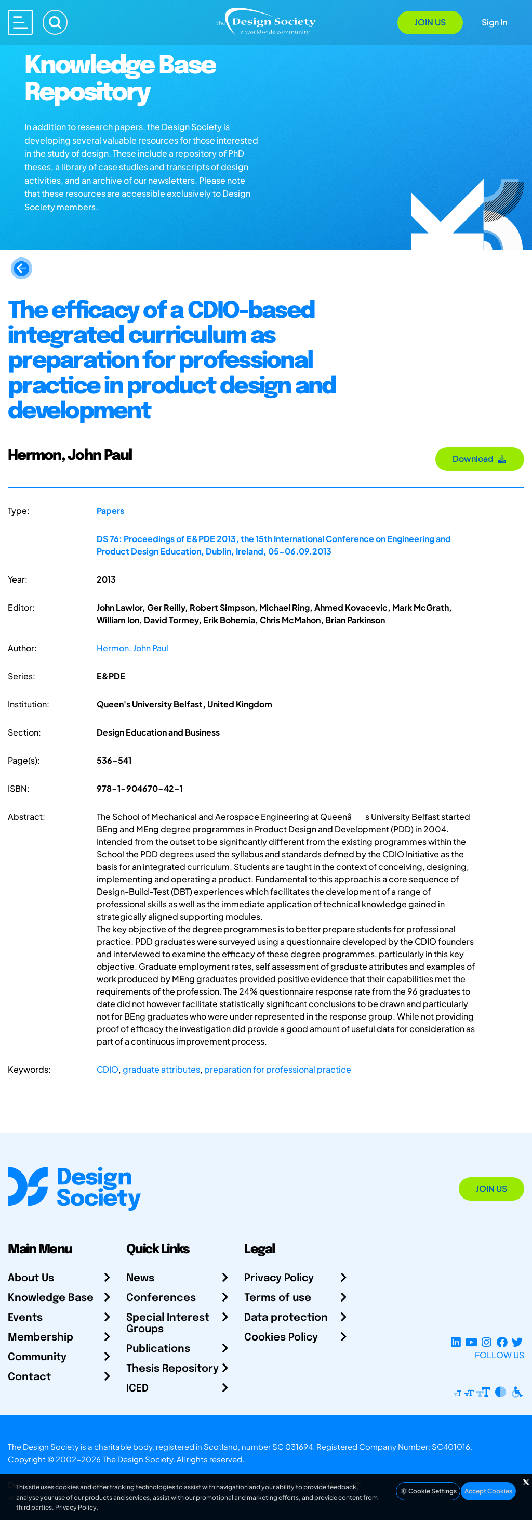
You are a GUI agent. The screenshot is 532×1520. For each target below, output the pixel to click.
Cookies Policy (281, 1337)
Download (480, 458)
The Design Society (137, 1459)
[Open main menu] (20, 22)
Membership (40, 1337)
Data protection (286, 1317)
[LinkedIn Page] (456, 1342)
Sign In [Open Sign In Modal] (494, 22)
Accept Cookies (488, 1491)
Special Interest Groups (167, 1323)
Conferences (161, 1298)
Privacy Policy (279, 1278)
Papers (110, 510)
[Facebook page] (502, 1342)
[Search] (55, 22)
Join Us (430, 22)
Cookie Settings (428, 1491)
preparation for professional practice (277, 1069)
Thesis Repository (172, 1368)
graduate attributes (161, 1069)
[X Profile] (517, 1342)
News (140, 1278)
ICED (137, 1388)
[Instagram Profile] (487, 1342)
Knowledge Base (51, 1298)
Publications (158, 1349)
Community (37, 1357)
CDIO (107, 1069)
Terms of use (277, 1298)
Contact (29, 1377)
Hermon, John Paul (132, 647)
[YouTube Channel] (471, 1342)
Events (25, 1317)
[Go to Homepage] (266, 21)
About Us (31, 1278)
